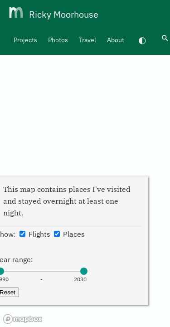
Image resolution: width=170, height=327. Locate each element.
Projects (25, 40)
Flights (34, 234)
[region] (85, 163)
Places (69, 234)
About (115, 40)
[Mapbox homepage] (23, 319)
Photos (58, 40)
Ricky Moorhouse (63, 14)
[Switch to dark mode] (142, 40)
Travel (87, 40)
